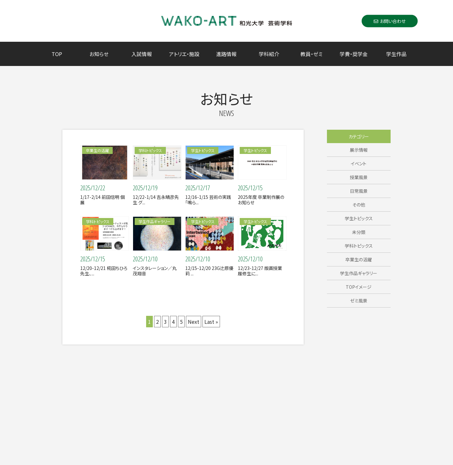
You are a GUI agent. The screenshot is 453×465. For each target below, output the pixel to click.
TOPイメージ (359, 287)
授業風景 (359, 177)
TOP (57, 54)
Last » (211, 321)
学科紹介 (269, 54)
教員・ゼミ (311, 54)
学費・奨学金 (354, 54)
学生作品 (396, 54)
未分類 (358, 232)
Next (193, 321)
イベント (358, 163)
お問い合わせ (390, 21)
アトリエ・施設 (184, 54)
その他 (358, 204)
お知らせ (99, 54)
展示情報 (359, 150)
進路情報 (226, 54)
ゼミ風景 (358, 300)
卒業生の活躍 (358, 259)
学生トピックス (359, 218)
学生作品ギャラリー (358, 273)
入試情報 (141, 54)
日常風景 (359, 191)
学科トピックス (359, 246)
